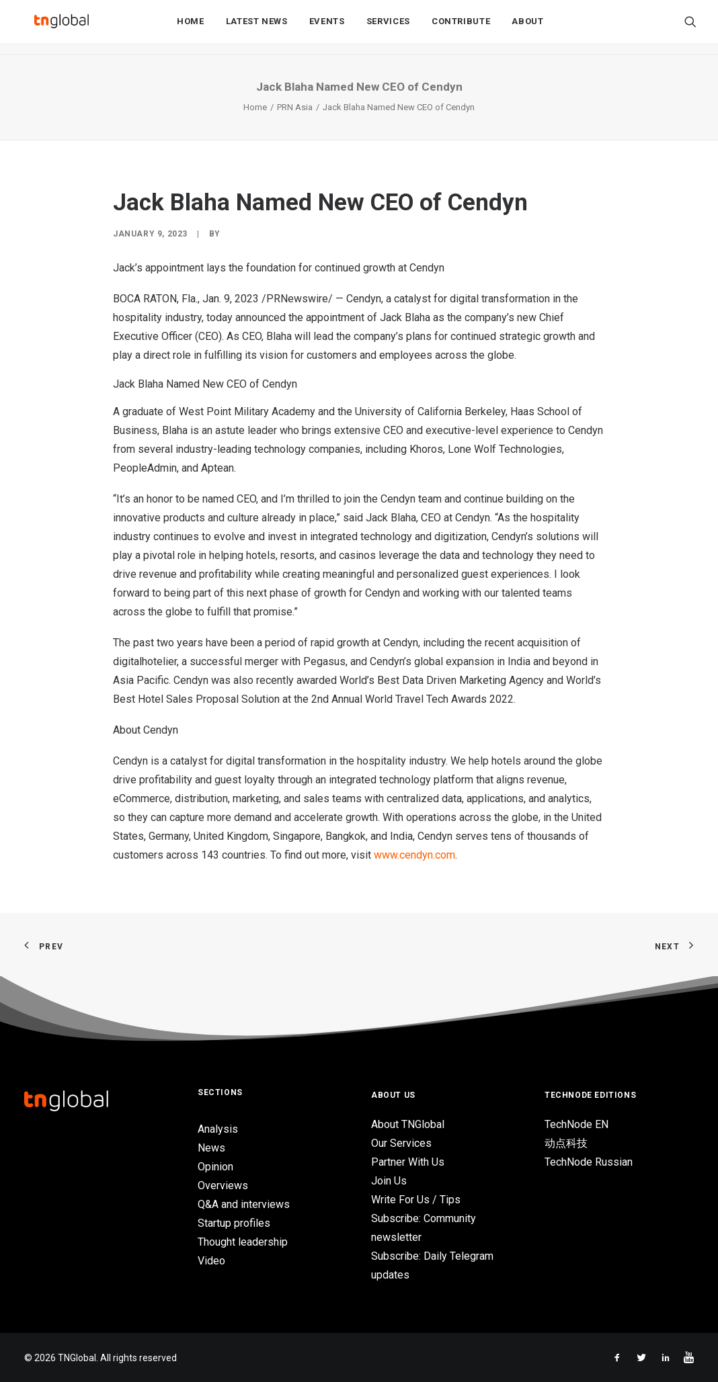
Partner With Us (407, 1162)
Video (211, 1260)
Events (327, 28)
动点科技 (566, 1143)
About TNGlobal (407, 1124)
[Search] (690, 27)
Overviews (223, 1185)
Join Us (389, 1180)
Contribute (461, 28)
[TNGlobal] (61, 27)
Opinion (215, 1166)
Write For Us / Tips (416, 1199)
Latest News (257, 28)
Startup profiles (234, 1223)
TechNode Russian (589, 1162)
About (527, 28)
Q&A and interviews (244, 1204)
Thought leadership (243, 1242)
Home (190, 28)
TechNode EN (576, 1124)
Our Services (401, 1143)
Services (388, 28)
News (211, 1147)
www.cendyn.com (414, 855)
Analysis (218, 1129)
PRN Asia (295, 107)
